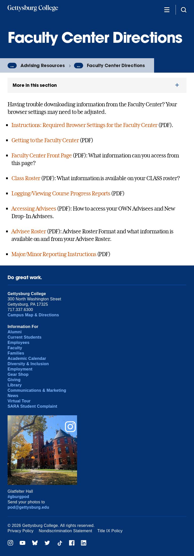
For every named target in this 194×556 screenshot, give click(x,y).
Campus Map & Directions (33, 315)
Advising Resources (42, 65)
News (13, 396)
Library (15, 385)
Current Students (25, 337)
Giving (14, 380)
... (12, 65)
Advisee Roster (28, 231)
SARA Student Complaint (32, 406)
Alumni (15, 332)
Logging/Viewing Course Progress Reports (60, 193)
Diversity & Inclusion (28, 364)
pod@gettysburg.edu (28, 507)
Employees (19, 342)
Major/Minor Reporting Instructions (53, 254)
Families (16, 353)
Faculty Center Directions (116, 65)
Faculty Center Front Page (41, 155)
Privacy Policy (21, 531)
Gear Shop (18, 374)
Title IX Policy (110, 531)
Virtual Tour (19, 401)
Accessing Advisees (33, 208)
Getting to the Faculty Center (45, 140)
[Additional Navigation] (166, 9)
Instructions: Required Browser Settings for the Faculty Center (84, 125)
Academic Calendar (27, 358)
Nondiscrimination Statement (65, 531)
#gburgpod (18, 497)
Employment (20, 369)
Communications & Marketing (37, 390)
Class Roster (25, 178)
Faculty (15, 348)
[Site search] (183, 9)
